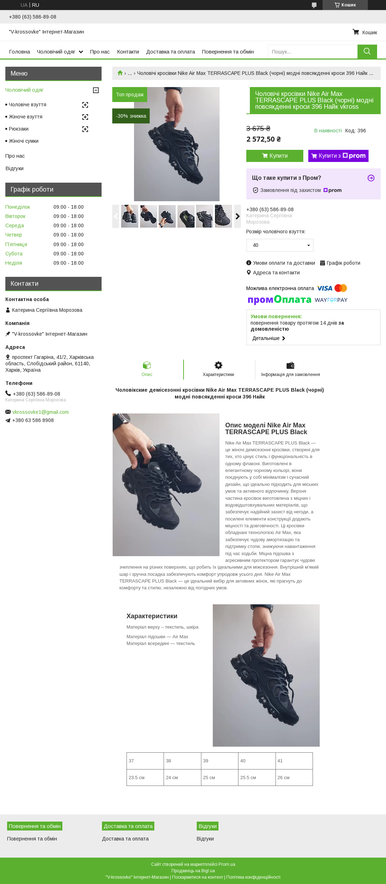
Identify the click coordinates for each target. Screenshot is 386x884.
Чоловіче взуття (27, 104)
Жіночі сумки (23, 141)
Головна (19, 52)
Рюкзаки (19, 129)
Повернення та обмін (228, 52)
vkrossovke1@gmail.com (40, 412)
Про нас (100, 52)
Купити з (342, 156)
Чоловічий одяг (56, 52)
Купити (278, 156)
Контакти (128, 52)
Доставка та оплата (170, 52)
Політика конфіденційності (253, 877)
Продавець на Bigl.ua (193, 870)
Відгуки (14, 168)
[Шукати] (367, 52)
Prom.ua (226, 864)
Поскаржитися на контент (197, 877)
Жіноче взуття (25, 117)
